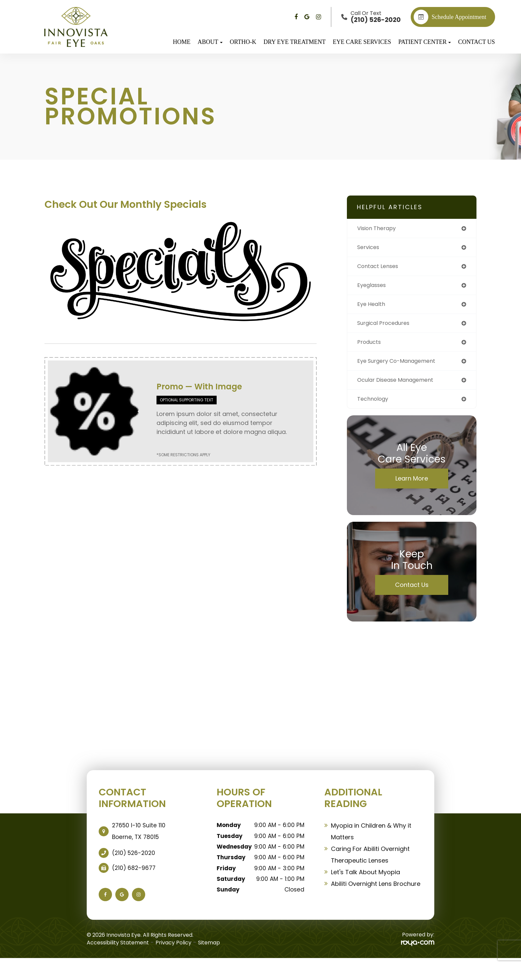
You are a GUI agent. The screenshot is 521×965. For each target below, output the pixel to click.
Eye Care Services (362, 42)
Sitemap (209, 949)
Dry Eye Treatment (294, 42)
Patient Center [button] (424, 42)
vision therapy (379, 228)
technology (374, 405)
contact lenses (380, 268)
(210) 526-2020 (133, 859)
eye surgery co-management (401, 366)
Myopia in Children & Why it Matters (371, 838)
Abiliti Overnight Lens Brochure (375, 890)
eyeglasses (373, 287)
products (370, 346)
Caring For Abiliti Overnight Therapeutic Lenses (370, 861)
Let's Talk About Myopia (365, 879)
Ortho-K (243, 42)
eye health (372, 307)
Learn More (411, 485)
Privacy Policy (173, 949)
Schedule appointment (450, 17)
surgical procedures (387, 327)
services (369, 248)
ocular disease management (400, 385)
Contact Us (476, 42)
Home (181, 42)
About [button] (210, 42)
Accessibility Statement (118, 949)
